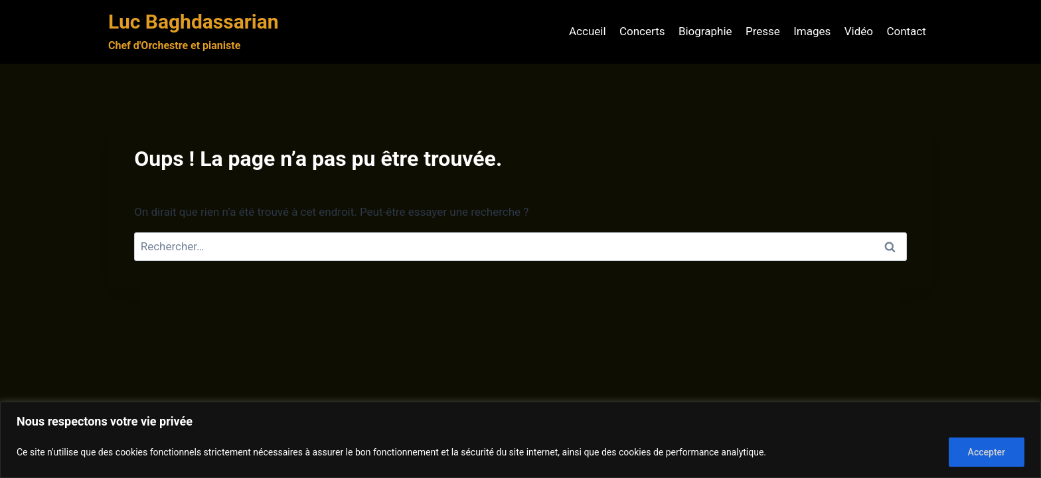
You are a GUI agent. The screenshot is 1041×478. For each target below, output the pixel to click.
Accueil (587, 31)
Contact (905, 31)
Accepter (986, 452)
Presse (763, 31)
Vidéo (858, 31)
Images (812, 31)
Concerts (642, 31)
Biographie (705, 31)
